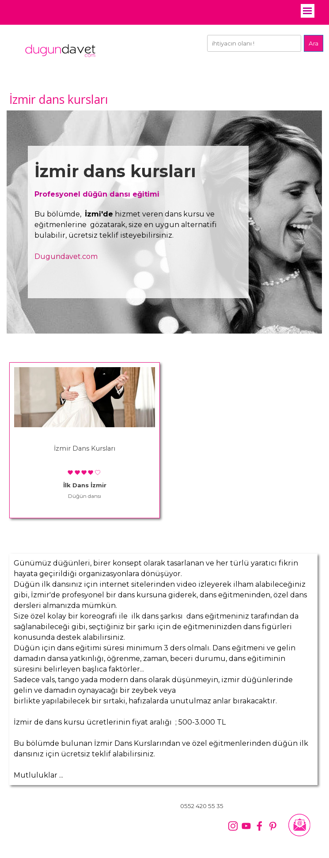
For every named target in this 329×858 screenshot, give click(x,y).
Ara (313, 43)
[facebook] (259, 825)
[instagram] (232, 825)
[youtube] (246, 825)
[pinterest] (272, 825)
